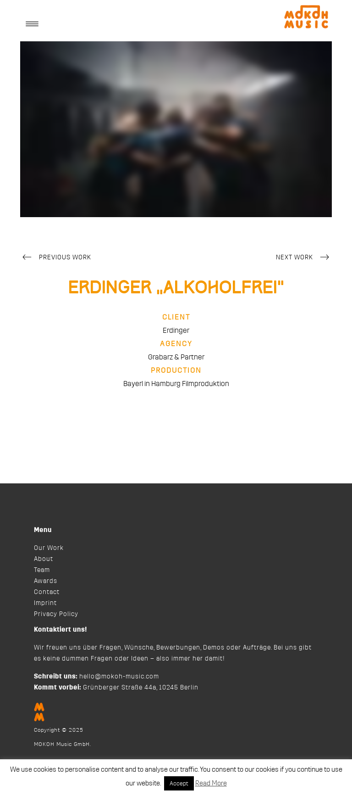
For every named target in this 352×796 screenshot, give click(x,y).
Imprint (45, 603)
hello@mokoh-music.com (119, 676)
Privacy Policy (56, 614)
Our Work (49, 548)
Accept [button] (179, 783)
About (43, 559)
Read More (211, 783)
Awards (45, 581)
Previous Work (55, 258)
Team (42, 570)
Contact (47, 592)
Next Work (304, 258)
